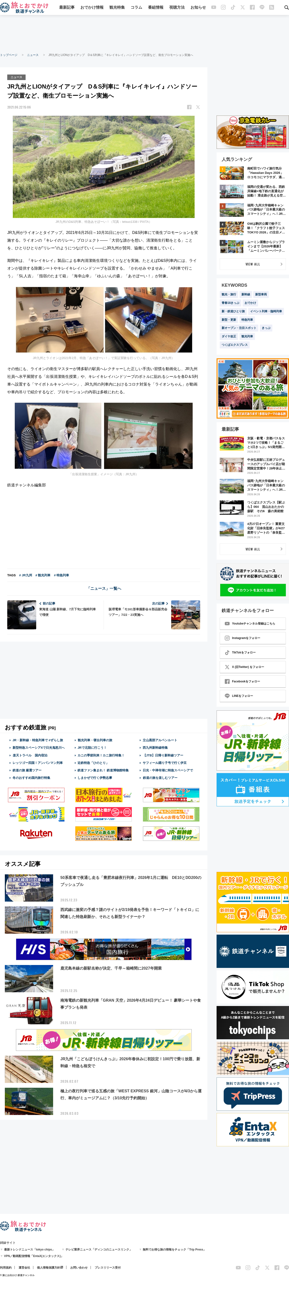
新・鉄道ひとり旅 (233, 311)
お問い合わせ (79, 1267)
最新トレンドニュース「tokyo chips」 (29, 1249)
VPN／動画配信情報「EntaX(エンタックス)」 (34, 1256)
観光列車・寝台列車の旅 (95, 740)
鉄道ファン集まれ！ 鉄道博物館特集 (103, 770)
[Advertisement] (145, 34)
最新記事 (67, 8)
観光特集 (117, 8)
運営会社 (24, 1267)
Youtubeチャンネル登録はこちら (250, 623)
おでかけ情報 (92, 8)
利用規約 (6, 1267)
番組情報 (155, 8)
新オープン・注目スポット (239, 328)
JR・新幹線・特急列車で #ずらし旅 (38, 740)
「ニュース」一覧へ (103, 588)
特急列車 (247, 319)
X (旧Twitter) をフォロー (244, 667)
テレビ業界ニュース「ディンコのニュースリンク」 (98, 1249)
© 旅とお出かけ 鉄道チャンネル (17, 1275)
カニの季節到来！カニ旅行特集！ (101, 755)
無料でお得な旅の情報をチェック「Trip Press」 (174, 1249)
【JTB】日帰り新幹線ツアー (163, 755)
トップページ (8, 55)
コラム (136, 8)
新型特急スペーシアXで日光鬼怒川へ (39, 747)
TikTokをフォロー (240, 652)
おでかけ (250, 303)
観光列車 (247, 336)
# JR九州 (25, 575)
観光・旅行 (229, 294)
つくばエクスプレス (235, 345)
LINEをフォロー (239, 695)
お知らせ (198, 8)
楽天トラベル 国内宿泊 (30, 755)
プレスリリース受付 (108, 1267)
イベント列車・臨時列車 (266, 311)
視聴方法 (177, 8)
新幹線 (245, 294)
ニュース (33, 55)
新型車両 (261, 294)
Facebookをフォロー (242, 681)
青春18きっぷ (230, 303)
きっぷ (266, 328)
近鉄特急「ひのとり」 (93, 762)
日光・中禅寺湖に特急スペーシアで (168, 770)
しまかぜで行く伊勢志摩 (95, 777)
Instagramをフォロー (242, 638)
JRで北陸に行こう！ (92, 747)
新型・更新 (229, 319)
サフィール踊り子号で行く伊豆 (165, 762)
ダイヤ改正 (229, 336)
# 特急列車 (61, 575)
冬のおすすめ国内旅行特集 (31, 777)
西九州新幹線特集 (155, 747)
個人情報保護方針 (48, 1267)
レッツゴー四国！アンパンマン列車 (38, 762)
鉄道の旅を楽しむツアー (160, 777)
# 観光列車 (43, 575)
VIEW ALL (253, 263)
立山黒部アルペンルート (160, 740)
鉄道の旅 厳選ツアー (27, 770)
